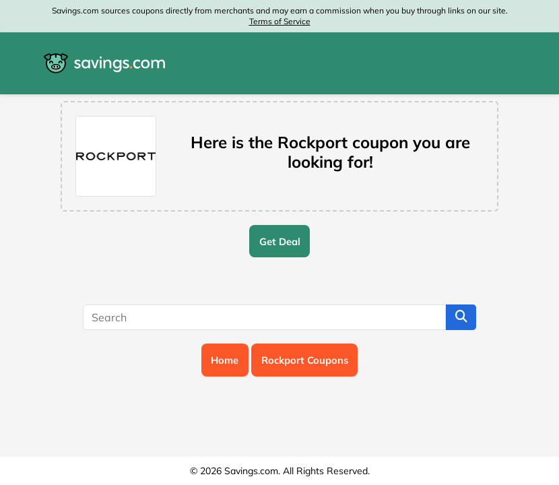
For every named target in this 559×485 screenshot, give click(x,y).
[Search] (264, 317)
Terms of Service (279, 21)
